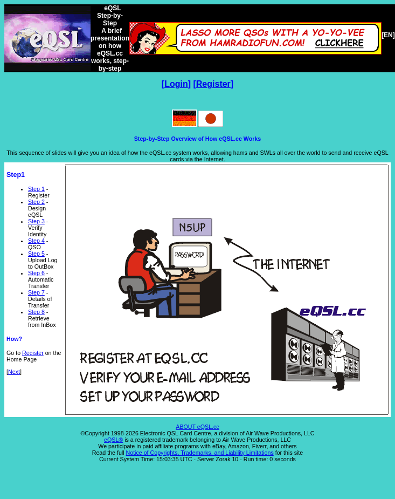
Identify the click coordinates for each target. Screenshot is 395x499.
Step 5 (36, 253)
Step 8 (36, 312)
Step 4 (36, 240)
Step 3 (36, 221)
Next (14, 371)
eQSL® (113, 439)
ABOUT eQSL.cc (197, 426)
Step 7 (36, 292)
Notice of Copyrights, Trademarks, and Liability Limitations (200, 452)
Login (176, 83)
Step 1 (36, 189)
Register (213, 83)
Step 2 (36, 202)
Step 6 (36, 273)
